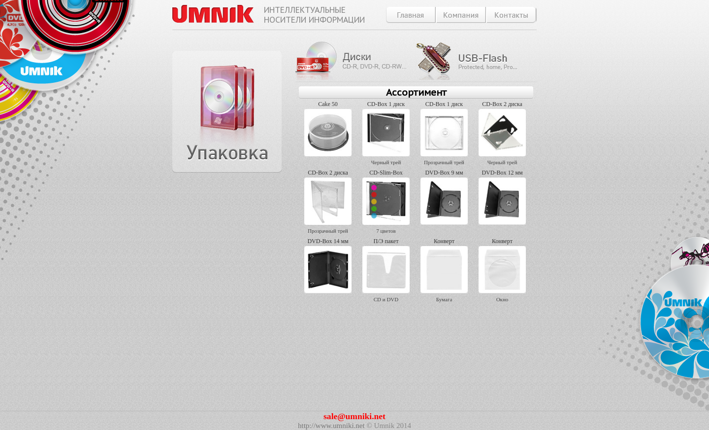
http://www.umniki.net (331, 426)
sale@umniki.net (354, 416)
